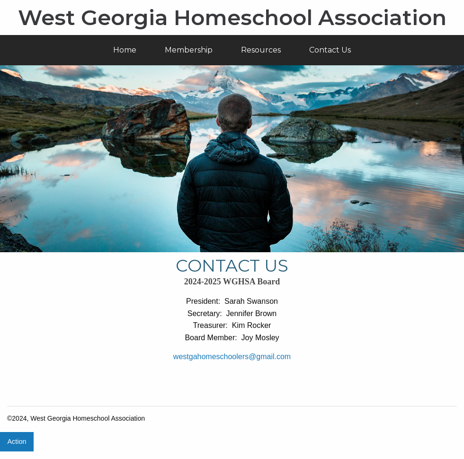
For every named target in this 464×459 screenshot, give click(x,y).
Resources (261, 49)
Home (124, 49)
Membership (189, 49)
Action (16, 441)
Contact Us (330, 49)
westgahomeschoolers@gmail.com (232, 357)
